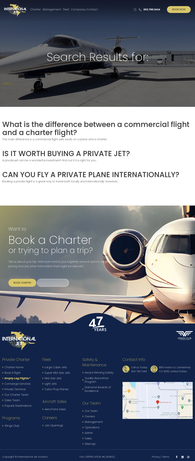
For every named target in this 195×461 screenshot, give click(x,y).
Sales (88, 435)
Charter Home (14, 364)
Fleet (67, 9)
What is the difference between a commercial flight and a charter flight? (95, 127)
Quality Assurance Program (96, 376)
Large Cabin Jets (56, 364)
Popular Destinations (18, 402)
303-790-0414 (139, 368)
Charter (35, 9)
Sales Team (12, 397)
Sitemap (90, 441)
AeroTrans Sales (55, 406)
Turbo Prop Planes (57, 386)
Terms (165, 453)
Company (80, 9)
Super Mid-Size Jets (57, 369)
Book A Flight (13, 369)
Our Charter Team (17, 391)
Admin (89, 430)
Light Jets (51, 380)
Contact (94, 9)
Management (52, 9)
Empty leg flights (57, 279)
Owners (90, 413)
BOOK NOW (178, 9)
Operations (92, 424)
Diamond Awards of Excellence (98, 386)
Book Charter (23, 279)
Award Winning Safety (99, 369)
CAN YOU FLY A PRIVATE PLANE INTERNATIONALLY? (82, 172)
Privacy (156, 453)
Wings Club (12, 422)
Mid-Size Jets (53, 375)
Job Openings (54, 422)
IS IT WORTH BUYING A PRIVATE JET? (60, 152)
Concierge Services (18, 380)
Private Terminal (15, 386)
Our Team (91, 408)
